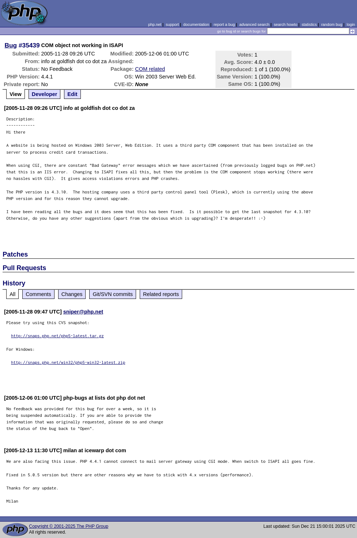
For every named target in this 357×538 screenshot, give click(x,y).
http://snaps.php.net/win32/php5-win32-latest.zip (68, 362)
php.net (154, 24)
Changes (72, 294)
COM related (150, 69)
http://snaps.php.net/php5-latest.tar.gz (57, 335)
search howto (285, 24)
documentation (196, 24)
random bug (331, 24)
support (172, 24)
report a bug (224, 24)
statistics (309, 24)
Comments (38, 294)
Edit (72, 94)
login (351, 24)
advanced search (254, 24)
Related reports (161, 294)
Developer (44, 94)
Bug (11, 45)
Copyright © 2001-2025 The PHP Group (68, 526)
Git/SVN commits (113, 294)
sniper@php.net (83, 312)
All (12, 294)
